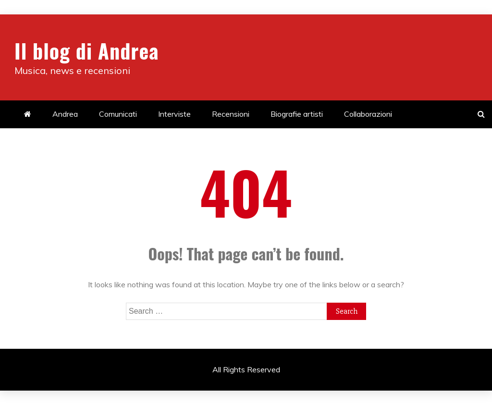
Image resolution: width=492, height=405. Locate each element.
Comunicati (118, 114)
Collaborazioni (368, 114)
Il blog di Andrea (86, 50)
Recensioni (230, 114)
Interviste (174, 114)
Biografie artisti (297, 114)
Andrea (65, 114)
